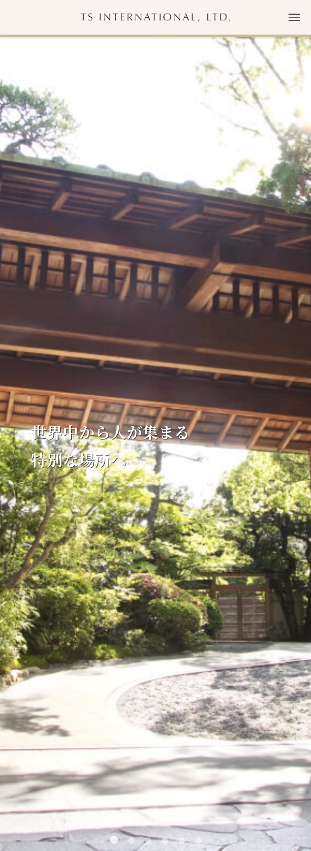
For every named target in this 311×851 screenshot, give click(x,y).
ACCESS (155, 574)
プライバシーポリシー (155, 809)
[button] (114, 366)
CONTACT (155, 617)
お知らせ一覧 (267, 490)
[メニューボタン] (294, 17)
